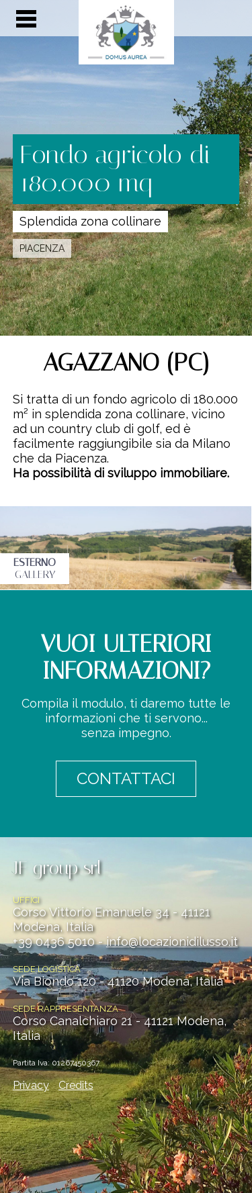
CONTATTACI (126, 778)
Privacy (31, 1085)
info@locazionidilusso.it (172, 942)
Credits (75, 1085)
